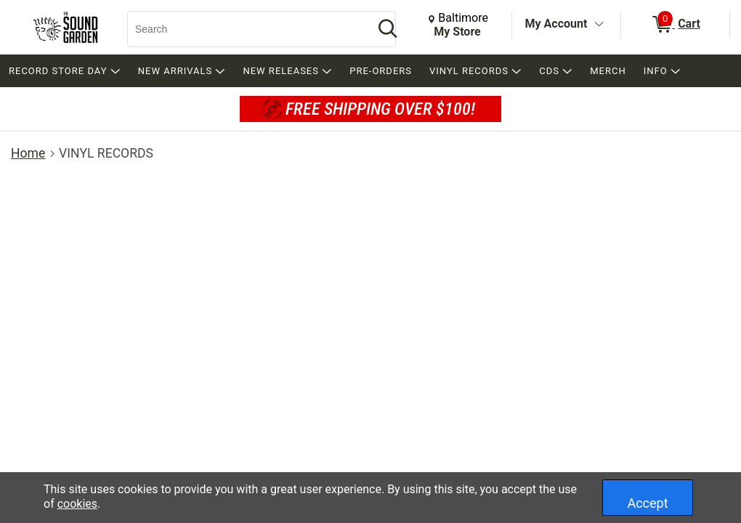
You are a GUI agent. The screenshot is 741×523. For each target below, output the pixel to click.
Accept (647, 503)
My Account (556, 24)
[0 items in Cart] (675, 25)
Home (28, 153)
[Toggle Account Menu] (598, 24)
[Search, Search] (243, 29)
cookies (77, 504)
